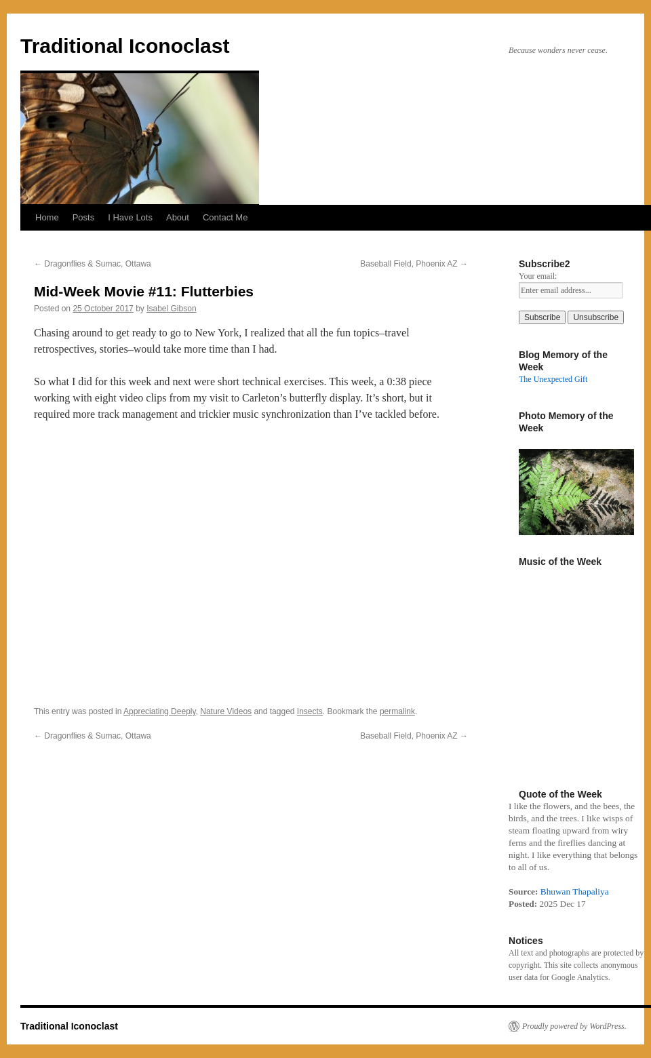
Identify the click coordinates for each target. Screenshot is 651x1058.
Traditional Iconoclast (124, 46)
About (177, 217)
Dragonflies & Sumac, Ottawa (92, 264)
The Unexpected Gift (553, 379)
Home (47, 217)
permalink (397, 711)
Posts (84, 217)
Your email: (538, 276)
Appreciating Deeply (159, 711)
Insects (310, 711)
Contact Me (225, 217)
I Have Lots (130, 217)
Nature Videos (226, 711)
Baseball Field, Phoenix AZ (414, 264)
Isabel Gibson (171, 308)
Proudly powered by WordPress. (574, 1026)
